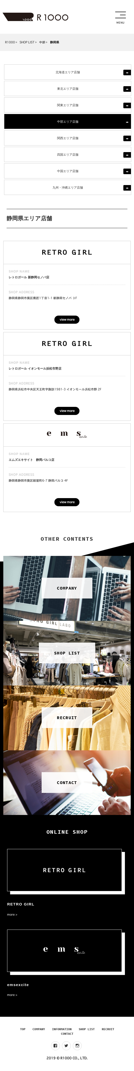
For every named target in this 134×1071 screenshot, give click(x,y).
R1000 (10, 42)
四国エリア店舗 (67, 154)
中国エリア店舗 (67, 171)
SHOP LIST (27, 42)
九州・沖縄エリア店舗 (68, 187)
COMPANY (38, 1029)
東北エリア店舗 (67, 88)
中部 (42, 42)
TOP (22, 1029)
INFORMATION (62, 1029)
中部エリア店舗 (67, 121)
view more (67, 319)
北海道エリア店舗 (68, 72)
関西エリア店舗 (67, 138)
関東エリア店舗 (67, 105)
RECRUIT (108, 1029)
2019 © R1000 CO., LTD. (67, 1058)
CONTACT (67, 1034)
